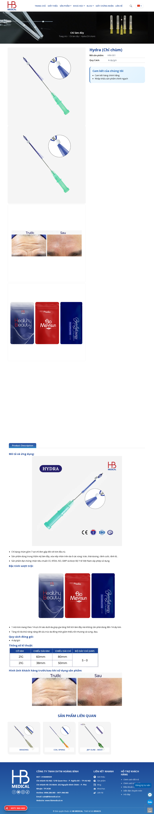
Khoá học (78, 5)
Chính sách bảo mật (131, 783)
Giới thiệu (53, 5)
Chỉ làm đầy (74, 36)
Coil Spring (59, 749)
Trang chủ (40, 5)
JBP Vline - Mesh (94, 749)
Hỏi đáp (126, 794)
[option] (47, 87)
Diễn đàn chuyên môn (132, 790)
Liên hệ (118, 5)
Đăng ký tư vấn (142, 785)
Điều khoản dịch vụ (131, 787)
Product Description (22, 445)
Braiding (24, 749)
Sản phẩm (65, 5)
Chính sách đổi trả (131, 779)
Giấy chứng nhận (105, 5)
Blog (89, 5)
